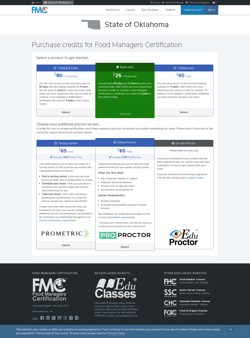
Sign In (211, 10)
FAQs (155, 2)
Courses (130, 10)
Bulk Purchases (150, 10)
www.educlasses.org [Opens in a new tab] (126, 315)
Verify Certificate (173, 2)
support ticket (196, 177)
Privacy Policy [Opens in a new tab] (116, 333)
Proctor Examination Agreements (57, 220)
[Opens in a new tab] (42, 318)
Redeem (170, 10)
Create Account (193, 10)
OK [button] (230, 329)
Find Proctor (113, 10)
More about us (42, 311)
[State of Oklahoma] (125, 24)
